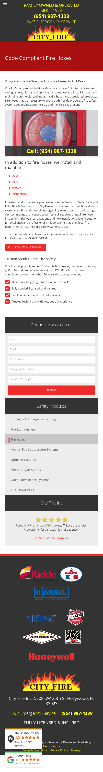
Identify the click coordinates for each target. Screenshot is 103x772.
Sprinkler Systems (23, 459)
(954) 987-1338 (51, 16)
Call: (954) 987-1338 (52, 151)
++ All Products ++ (23, 490)
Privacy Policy (59, 750)
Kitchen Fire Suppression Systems (34, 449)
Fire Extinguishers (23, 429)
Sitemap (76, 750)
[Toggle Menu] (5, 4)
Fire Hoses (17, 439)
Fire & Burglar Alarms (25, 469)
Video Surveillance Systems (29, 480)
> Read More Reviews (51, 538)
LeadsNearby (51, 746)
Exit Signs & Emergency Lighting (33, 419)
